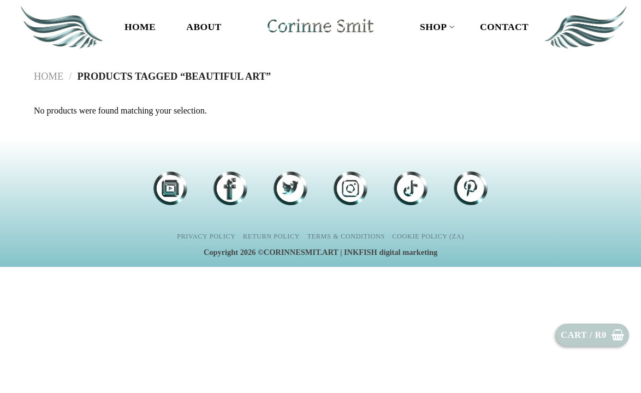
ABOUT (203, 26)
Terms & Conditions (346, 236)
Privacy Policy (206, 236)
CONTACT (504, 26)
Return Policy (271, 236)
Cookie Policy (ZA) (428, 236)
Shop (437, 26)
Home (140, 26)
